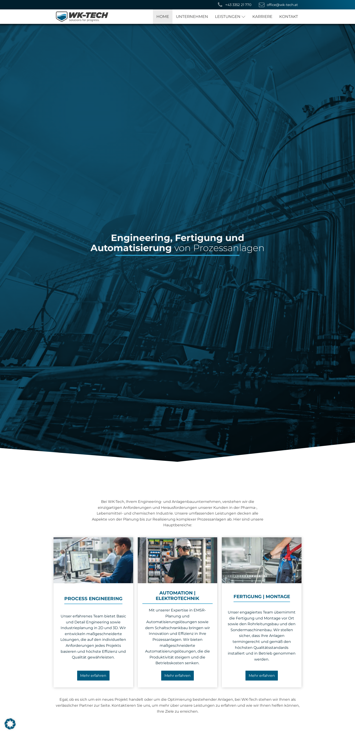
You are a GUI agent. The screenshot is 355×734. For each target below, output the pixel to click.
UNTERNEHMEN (192, 16)
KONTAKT (288, 16)
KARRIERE (262, 16)
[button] (234, 4)
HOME (162, 16)
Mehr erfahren (93, 675)
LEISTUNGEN (230, 16)
